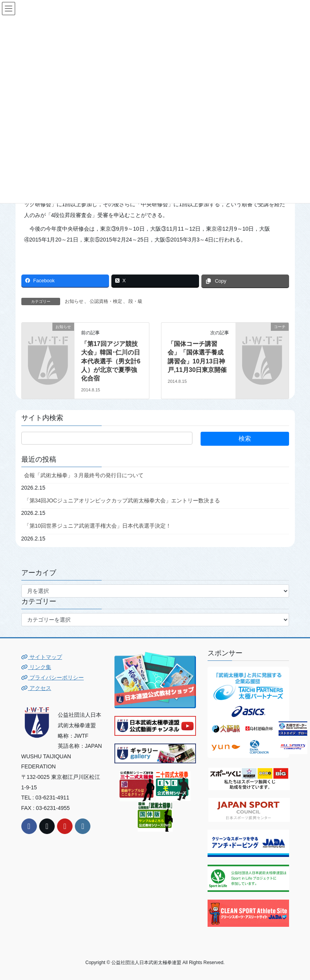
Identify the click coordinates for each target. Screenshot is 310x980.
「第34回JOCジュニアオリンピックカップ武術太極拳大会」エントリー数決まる (122, 500)
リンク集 (36, 667)
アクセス (36, 688)
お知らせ (74, 301)
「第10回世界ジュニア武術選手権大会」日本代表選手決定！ (97, 526)
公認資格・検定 (106, 301)
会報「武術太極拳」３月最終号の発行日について (84, 475)
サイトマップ (41, 657)
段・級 (135, 301)
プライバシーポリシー (52, 677)
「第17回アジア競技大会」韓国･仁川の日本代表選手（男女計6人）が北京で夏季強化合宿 (110, 361)
